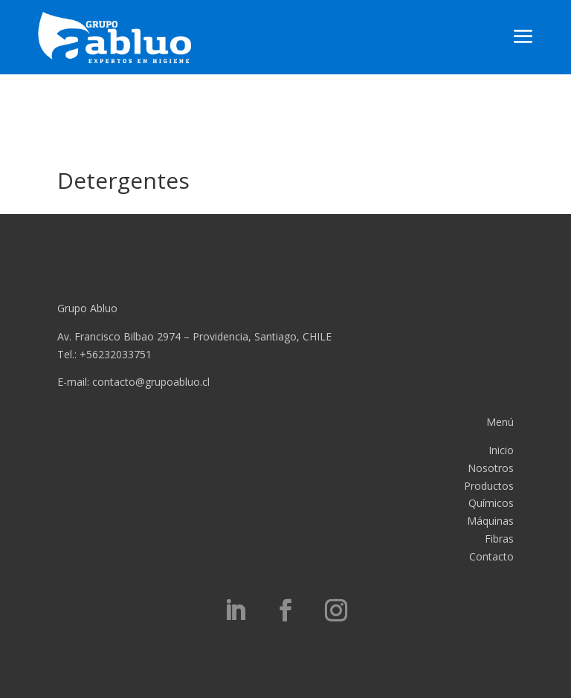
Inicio (501, 450)
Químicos (491, 503)
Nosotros (491, 468)
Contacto (491, 556)
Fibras (499, 538)
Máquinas (490, 521)
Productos (489, 486)
